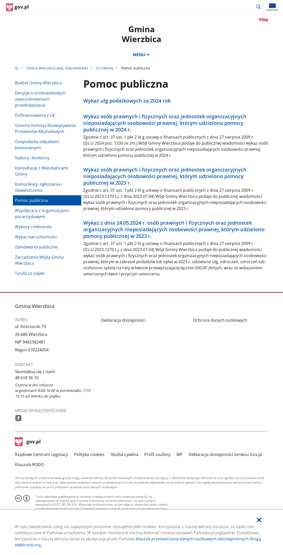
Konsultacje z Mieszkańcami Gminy (41, 171)
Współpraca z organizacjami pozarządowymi (42, 213)
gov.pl (28, 442)
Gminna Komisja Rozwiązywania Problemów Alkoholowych (45, 128)
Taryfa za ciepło (30, 273)
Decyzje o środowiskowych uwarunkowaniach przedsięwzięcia (40, 99)
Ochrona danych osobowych (220, 320)
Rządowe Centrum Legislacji (41, 454)
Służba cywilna (124, 454)
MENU (141, 55)
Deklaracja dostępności (123, 320)
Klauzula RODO (29, 464)
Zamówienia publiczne (36, 247)
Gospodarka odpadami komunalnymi (37, 144)
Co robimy (104, 68)
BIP (179, 454)
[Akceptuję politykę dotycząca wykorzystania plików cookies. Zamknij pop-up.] (259, 519)
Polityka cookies (89, 454)
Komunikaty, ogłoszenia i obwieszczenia (38, 187)
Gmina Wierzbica (141, 34)
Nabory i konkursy (32, 158)
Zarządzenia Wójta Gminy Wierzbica (39, 260)
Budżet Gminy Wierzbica (38, 83)
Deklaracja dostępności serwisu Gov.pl (225, 454)
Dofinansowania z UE (35, 115)
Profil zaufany (157, 454)
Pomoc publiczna (31, 200)
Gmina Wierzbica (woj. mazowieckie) (57, 68)
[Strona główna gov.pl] (17, 8)
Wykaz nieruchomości (36, 237)
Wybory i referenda (33, 226)
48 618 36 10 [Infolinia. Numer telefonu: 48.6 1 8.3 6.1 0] (26, 377)
